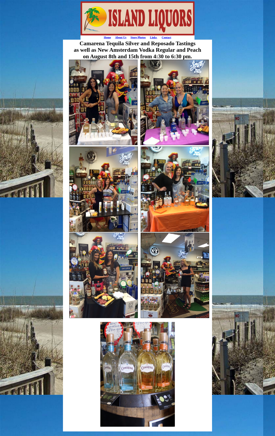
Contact (166, 37)
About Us (120, 37)
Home (107, 37)
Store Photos (138, 37)
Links (153, 37)
